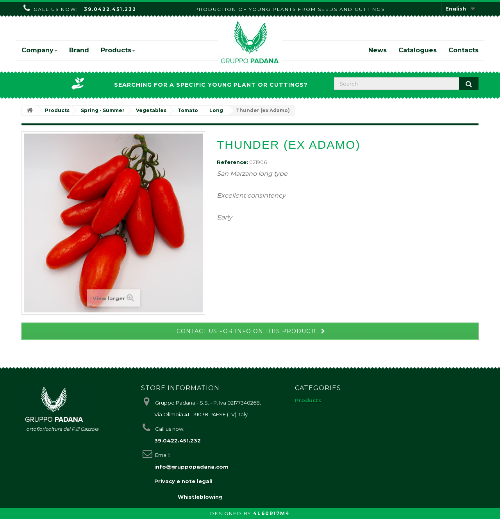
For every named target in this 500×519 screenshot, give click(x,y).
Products (118, 50)
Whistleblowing (200, 497)
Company (39, 50)
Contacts (463, 50)
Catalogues (417, 50)
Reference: (232, 162)
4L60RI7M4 (271, 513)
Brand (79, 50)
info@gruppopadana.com (191, 467)
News (377, 50)
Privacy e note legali (183, 481)
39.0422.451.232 (110, 9)
